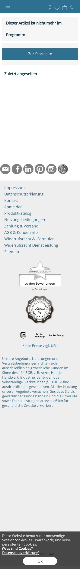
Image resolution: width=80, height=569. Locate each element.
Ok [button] (40, 561)
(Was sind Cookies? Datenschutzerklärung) (20, 550)
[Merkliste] (57, 7)
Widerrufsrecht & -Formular (29, 238)
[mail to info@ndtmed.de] (5, 169)
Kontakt (11, 200)
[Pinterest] (40, 169)
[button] (7, 7)
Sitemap (11, 251)
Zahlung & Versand (21, 226)
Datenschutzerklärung (24, 194)
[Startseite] (63, 169)
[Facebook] (17, 169)
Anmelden (50, 7)
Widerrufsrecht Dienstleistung (31, 245)
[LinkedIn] (28, 169)
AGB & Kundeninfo (21, 232)
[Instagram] (51, 169)
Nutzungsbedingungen (24, 219)
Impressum (14, 187)
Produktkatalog (17, 213)
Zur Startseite (40, 53)
